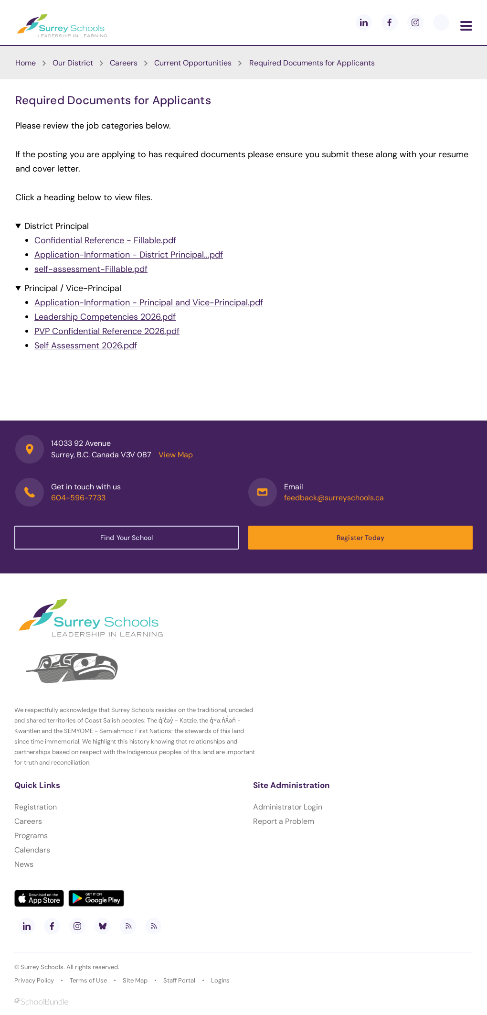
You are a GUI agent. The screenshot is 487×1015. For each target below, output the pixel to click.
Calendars (32, 850)
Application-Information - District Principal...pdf (128, 254)
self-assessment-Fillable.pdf (91, 269)
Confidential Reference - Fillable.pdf (105, 240)
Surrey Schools (42, 967)
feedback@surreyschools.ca (334, 498)
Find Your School (126, 537)
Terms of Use (88, 980)
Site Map (135, 980)
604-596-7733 (78, 498)
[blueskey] (441, 22)
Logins (220, 980)
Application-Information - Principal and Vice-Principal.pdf (148, 302)
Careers (28, 821)
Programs (31, 836)
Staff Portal (179, 980)
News (23, 864)
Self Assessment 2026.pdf (85, 345)
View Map (176, 455)
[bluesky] (103, 926)
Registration (35, 807)
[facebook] (389, 22)
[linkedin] (364, 22)
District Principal (56, 226)
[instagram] (415, 22)
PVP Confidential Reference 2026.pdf (107, 331)
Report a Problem (283, 821)
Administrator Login (287, 807)
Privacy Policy (34, 980)
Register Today (360, 537)
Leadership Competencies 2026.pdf (105, 317)
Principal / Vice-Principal (72, 288)
